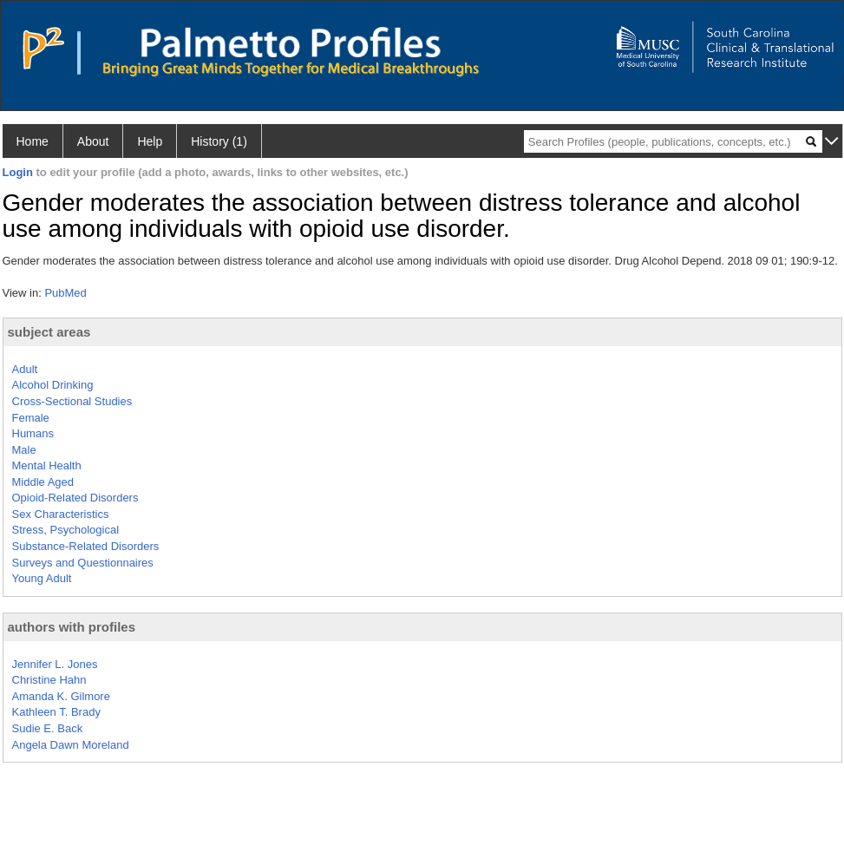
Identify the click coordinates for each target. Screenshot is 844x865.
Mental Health (47, 465)
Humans (33, 433)
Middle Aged (43, 481)
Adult (25, 369)
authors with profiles (72, 626)
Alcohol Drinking (53, 384)
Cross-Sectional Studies (72, 401)
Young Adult (42, 578)
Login (18, 172)
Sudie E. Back (47, 728)
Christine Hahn (49, 679)
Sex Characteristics (60, 514)
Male (24, 449)
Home (32, 141)
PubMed (65, 292)
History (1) (219, 141)
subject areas (49, 331)
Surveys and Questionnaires (83, 562)
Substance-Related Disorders (86, 546)
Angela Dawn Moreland (70, 744)
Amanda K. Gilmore (61, 696)
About (93, 141)
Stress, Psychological (66, 529)
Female (30, 417)
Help (149, 141)
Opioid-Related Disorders (75, 497)
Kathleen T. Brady (56, 711)
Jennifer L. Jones (55, 664)
